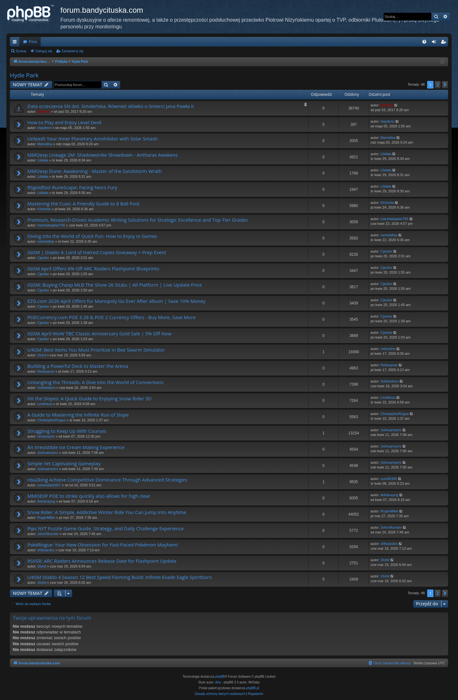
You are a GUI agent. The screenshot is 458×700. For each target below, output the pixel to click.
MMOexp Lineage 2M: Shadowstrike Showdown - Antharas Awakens (102, 155)
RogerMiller (46, 517)
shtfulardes (45, 550)
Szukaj (21, 51)
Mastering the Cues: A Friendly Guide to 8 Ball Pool (83, 203)
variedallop (45, 241)
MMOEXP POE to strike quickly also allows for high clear (88, 496)
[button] (445, 85)
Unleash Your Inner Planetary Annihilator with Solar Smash (92, 138)
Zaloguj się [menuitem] (435, 42)
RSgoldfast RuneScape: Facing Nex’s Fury (72, 187)
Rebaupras (45, 371)
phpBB (220, 676)
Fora (33, 41)
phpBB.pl (252, 688)
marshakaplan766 (51, 225)
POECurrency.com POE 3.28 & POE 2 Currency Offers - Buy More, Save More (111, 317)
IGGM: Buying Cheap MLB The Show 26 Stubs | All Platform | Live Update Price (114, 285)
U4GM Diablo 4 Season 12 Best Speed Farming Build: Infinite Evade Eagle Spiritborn (119, 577)
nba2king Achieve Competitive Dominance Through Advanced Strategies (107, 479)
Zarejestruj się (72, 51)
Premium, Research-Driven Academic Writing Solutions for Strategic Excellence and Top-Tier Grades (137, 220)
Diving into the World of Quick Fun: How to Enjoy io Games (92, 236)
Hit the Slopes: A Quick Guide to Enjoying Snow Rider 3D (89, 398)
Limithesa (44, 404)
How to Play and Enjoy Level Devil (64, 122)
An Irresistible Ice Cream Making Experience (75, 447)
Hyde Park (24, 75)
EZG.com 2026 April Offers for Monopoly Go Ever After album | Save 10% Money (116, 301)
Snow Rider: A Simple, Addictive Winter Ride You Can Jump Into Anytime (106, 512)
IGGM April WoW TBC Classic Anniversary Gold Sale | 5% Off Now (99, 333)
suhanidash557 (49, 485)
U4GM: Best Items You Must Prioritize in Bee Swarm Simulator (96, 349)
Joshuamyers (390, 430)
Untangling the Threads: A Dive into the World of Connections (95, 382)
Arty (218, 682)
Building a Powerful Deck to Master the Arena (77, 366)
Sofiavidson (46, 387)
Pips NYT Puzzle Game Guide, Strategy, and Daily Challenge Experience (105, 528)
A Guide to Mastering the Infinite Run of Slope (78, 414)
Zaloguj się (43, 51)
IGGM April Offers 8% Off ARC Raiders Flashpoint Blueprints (93, 268)
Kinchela (44, 209)
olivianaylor (46, 436)
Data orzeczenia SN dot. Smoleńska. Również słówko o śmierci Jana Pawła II (110, 106)
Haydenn (44, 128)
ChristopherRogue (51, 420)
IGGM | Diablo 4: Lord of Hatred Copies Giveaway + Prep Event (96, 252)
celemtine (387, 349)
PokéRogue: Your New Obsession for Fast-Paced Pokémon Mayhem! (102, 544)
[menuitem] (424, 41)
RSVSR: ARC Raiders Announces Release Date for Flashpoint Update (102, 561)
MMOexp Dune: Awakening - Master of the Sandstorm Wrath (94, 171)
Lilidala (42, 160)
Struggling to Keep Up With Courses (66, 431)
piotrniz (43, 111)
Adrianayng (46, 501)
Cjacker (43, 258)
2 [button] (437, 85)
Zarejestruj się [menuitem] (444, 42)
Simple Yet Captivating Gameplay (64, 463)
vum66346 (388, 479)
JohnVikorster (48, 534)
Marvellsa (44, 144)
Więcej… (15, 42)
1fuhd (41, 355)
